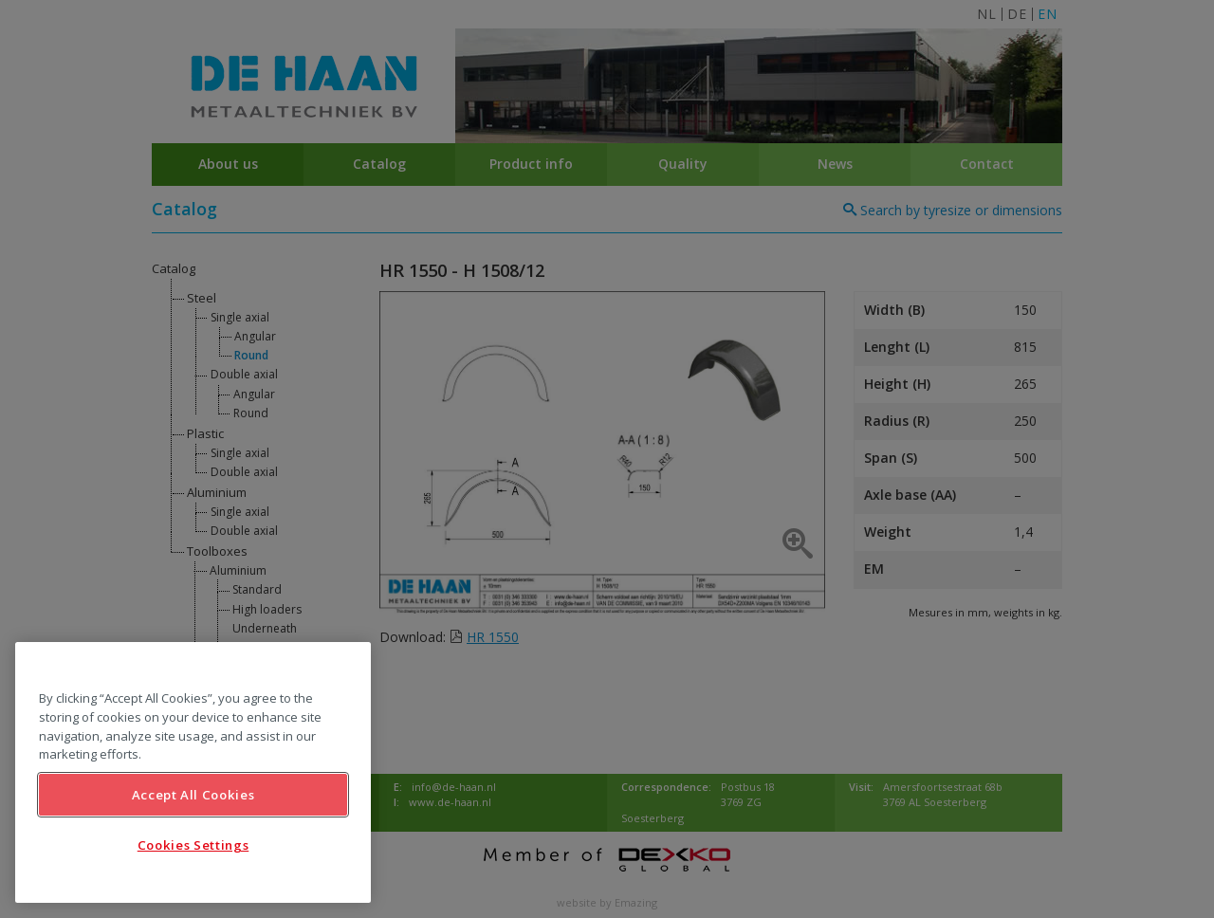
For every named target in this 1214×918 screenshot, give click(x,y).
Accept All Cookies (193, 794)
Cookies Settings (193, 845)
